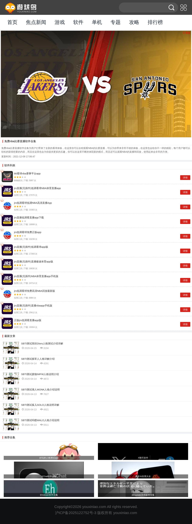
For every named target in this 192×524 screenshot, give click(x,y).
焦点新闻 (36, 22)
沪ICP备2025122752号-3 (75, 513)
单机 (97, 22)
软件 (78, 22)
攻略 (134, 22)
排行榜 (155, 22)
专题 (115, 22)
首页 (12, 22)
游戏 (60, 22)
